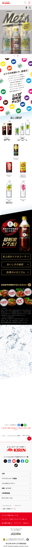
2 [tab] (17, 55)
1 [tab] (14, 55)
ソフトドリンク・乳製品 (13, 435)
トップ (3, 435)
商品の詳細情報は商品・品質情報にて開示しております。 (14, 322)
